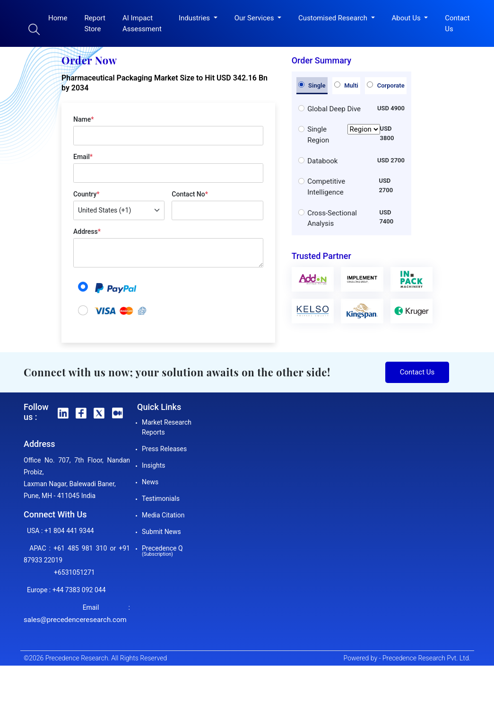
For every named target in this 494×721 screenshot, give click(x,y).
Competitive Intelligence (326, 186)
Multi (346, 85)
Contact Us (457, 23)
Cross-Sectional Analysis (332, 218)
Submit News (161, 531)
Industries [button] (195, 18)
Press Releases (164, 449)
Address (87, 231)
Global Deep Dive (334, 109)
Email (83, 156)
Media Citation (163, 515)
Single (312, 85)
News (150, 482)
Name (83, 119)
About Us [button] (407, 18)
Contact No (190, 194)
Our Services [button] (255, 18)
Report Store (94, 23)
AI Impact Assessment (142, 23)
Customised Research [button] (333, 18)
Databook (322, 161)
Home (57, 18)
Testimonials (161, 498)
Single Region (343, 134)
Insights (153, 465)
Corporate (385, 85)
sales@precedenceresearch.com (75, 619)
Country (86, 194)
